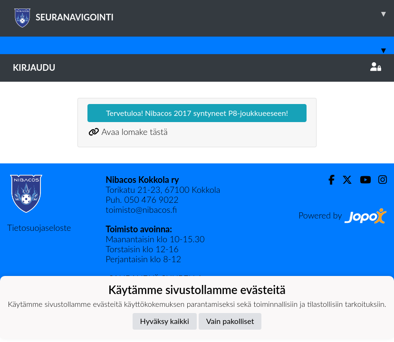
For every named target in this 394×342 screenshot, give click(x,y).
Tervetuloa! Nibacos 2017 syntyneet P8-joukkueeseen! (197, 112)
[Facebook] (328, 180)
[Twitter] (343, 180)
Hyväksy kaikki (164, 320)
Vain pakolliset (230, 320)
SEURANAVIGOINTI (203, 14)
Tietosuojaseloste (39, 227)
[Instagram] (379, 180)
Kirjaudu (197, 67)
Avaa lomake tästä (134, 131)
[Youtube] (361, 180)
